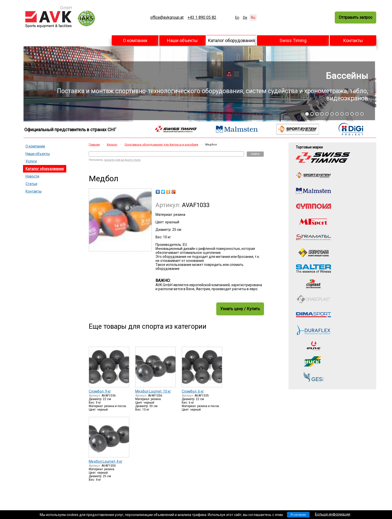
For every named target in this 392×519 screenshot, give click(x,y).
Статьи (31, 184)
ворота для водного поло (122, 159)
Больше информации (332, 514)
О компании (135, 40)
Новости (32, 176)
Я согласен (298, 514)
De (245, 18)
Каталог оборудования (231, 40)
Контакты (353, 40)
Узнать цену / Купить (240, 308)
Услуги (31, 161)
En (237, 18)
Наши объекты (182, 40)
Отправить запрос (355, 17)
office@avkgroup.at (167, 18)
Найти (255, 154)
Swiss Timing (293, 40)
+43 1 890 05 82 (202, 18)
